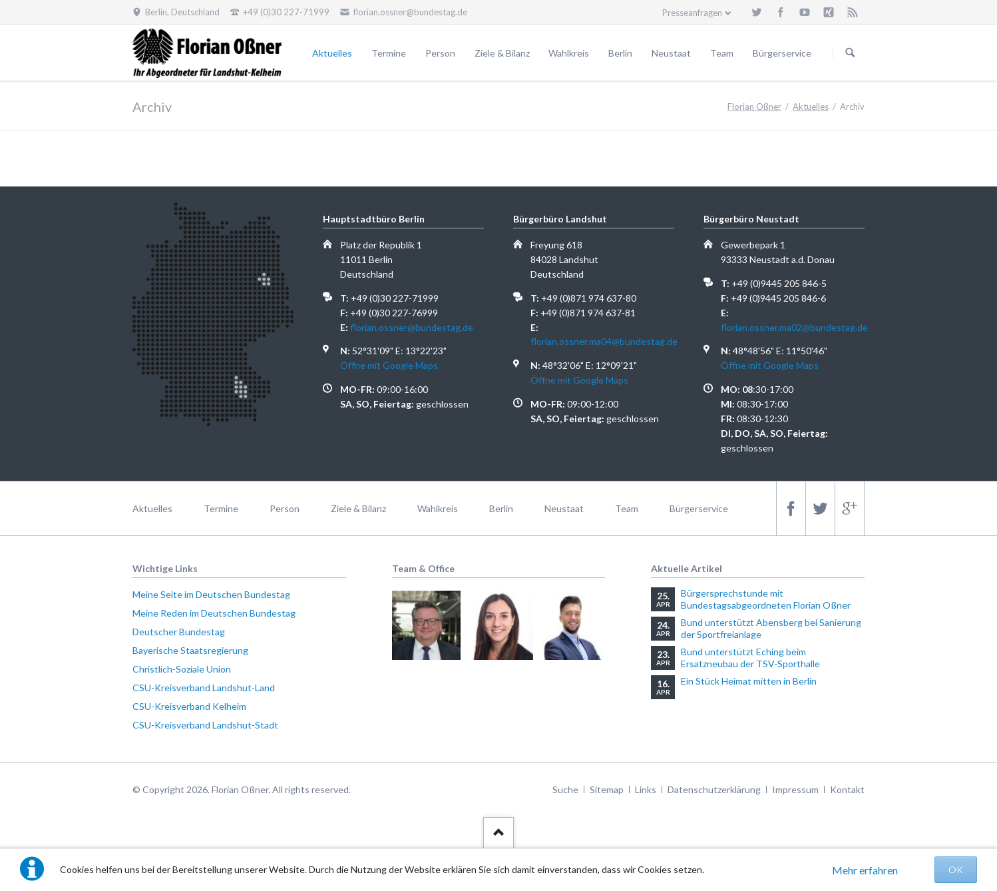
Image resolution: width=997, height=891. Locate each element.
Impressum (795, 789)
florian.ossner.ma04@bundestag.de (604, 341)
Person (440, 53)
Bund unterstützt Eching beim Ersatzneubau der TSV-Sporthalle (750, 657)
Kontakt (847, 789)
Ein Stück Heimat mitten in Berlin (749, 681)
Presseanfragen (692, 12)
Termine (388, 53)
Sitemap (607, 789)
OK (955, 869)
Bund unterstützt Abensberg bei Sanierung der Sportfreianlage (771, 628)
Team (721, 53)
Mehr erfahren (865, 870)
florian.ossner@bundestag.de (411, 327)
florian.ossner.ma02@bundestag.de (794, 327)
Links (645, 789)
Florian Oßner (754, 106)
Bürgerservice (782, 53)
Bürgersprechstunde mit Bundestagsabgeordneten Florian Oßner (766, 599)
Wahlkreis (568, 53)
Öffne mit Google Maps (389, 365)
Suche (565, 789)
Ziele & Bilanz (502, 53)
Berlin (620, 53)
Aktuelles (332, 53)
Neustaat (671, 53)
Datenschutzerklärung (714, 789)
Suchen (850, 53)
